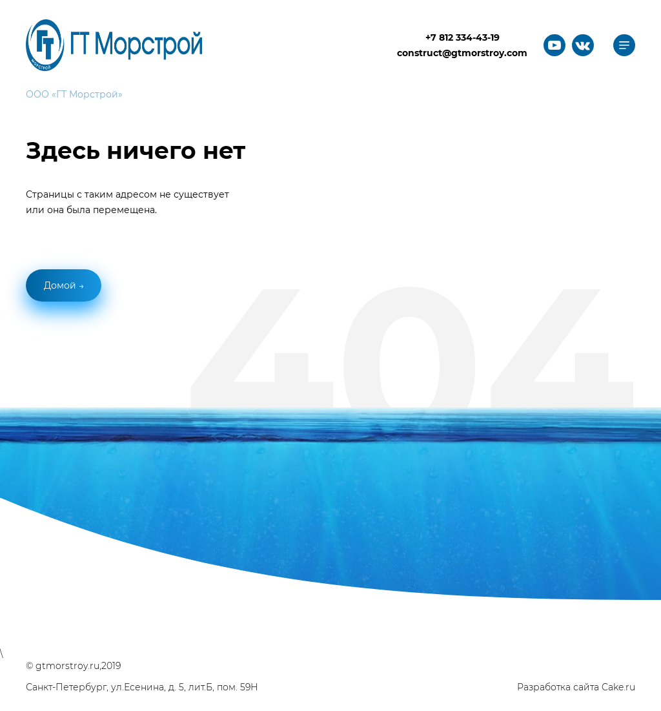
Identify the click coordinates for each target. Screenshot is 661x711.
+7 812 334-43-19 (462, 37)
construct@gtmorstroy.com (462, 53)
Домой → (64, 285)
